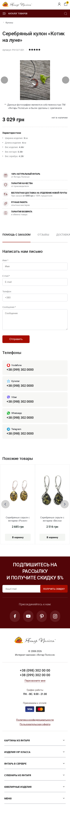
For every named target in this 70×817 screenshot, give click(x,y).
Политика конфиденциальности (35, 719)
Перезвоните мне (35, 680)
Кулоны (9, 22)
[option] (43, 237)
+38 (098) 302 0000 (20, 385)
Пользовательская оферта (35, 724)
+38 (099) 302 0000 (20, 369)
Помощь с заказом (16, 234)
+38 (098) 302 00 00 (35, 670)
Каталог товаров (14, 13)
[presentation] (4, 80)
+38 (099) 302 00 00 (35, 675)
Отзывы (43, 234)
